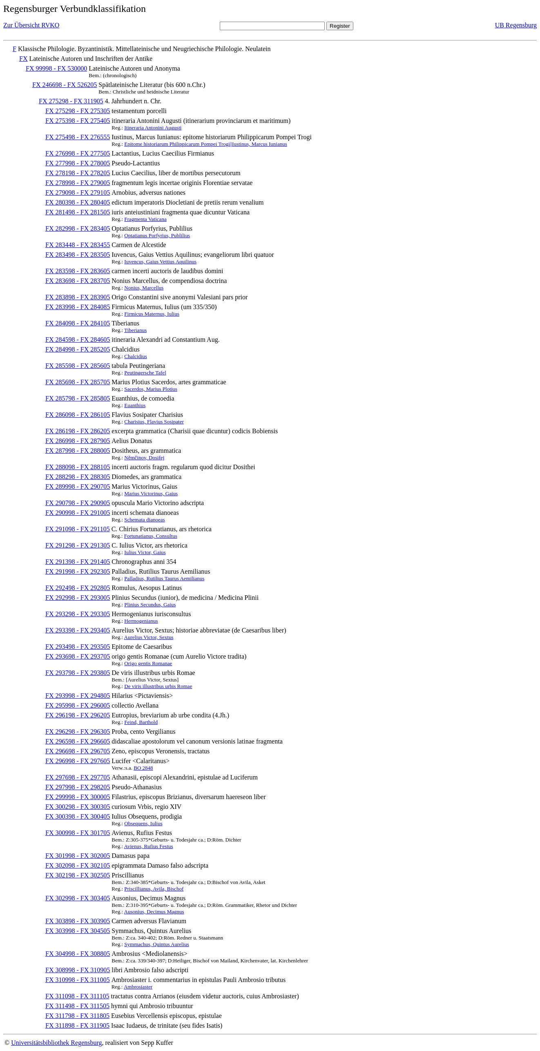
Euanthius (134, 405)
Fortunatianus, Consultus (150, 536)
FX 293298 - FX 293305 (77, 613)
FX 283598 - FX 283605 (77, 270)
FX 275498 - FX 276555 (77, 137)
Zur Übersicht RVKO (31, 25)
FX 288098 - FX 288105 (77, 466)
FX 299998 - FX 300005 (77, 796)
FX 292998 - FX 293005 (77, 597)
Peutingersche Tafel (145, 373)
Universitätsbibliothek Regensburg (56, 1042)
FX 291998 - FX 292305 (77, 571)
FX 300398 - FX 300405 (77, 816)
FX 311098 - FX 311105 (77, 996)
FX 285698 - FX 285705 (77, 382)
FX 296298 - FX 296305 (77, 731)
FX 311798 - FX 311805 (77, 1015)
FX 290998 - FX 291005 (77, 512)
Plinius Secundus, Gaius (150, 604)
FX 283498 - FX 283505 (77, 254)
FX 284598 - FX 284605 (77, 339)
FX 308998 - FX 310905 (77, 969)
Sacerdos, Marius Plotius (150, 389)
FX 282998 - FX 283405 (77, 228)
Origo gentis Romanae (148, 663)
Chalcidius (135, 356)
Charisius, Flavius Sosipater (154, 422)
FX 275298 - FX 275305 (77, 110)
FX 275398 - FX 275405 (77, 120)
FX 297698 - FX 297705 (77, 777)
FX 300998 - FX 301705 (77, 832)
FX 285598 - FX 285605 (77, 365)
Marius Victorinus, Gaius (151, 493)
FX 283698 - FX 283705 (77, 280)
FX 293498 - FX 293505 (77, 646)
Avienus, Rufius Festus (148, 846)
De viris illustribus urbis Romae (158, 686)
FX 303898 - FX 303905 (77, 920)
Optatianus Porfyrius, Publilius (157, 235)
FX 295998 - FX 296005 (77, 705)
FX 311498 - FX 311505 (77, 1005)
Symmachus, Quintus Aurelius (156, 944)
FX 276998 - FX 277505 (77, 153)
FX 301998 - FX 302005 (77, 855)
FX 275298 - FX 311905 (71, 101)
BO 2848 (143, 768)
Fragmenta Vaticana (145, 219)
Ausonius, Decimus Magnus (154, 911)
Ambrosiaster (138, 987)
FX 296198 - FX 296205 (77, 715)
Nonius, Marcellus (143, 288)
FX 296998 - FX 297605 (77, 760)
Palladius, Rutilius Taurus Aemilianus (164, 578)
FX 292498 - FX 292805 (77, 587)
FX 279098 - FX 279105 (77, 192)
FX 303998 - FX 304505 (77, 930)
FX (23, 58)
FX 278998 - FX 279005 (77, 182)
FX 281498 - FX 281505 (77, 212)
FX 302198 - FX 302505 (77, 875)
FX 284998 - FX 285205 (77, 349)
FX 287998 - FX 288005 (77, 450)
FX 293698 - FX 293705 (77, 656)
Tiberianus (135, 330)
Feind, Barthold (141, 722)
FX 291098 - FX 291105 (77, 529)
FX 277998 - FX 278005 (77, 163)
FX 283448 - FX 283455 (77, 244)
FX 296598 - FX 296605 (77, 741)
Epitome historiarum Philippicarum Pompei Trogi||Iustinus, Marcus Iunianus (205, 144)
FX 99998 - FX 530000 (56, 68)
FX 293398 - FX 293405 (77, 630)
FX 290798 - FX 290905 (77, 502)
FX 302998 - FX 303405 (77, 898)
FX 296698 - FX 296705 (77, 751)
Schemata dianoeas (144, 520)
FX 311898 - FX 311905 (77, 1025)
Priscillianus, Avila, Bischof (153, 889)
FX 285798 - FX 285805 (77, 398)
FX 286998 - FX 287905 (77, 440)
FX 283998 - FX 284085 (77, 306)
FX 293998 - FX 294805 (77, 695)
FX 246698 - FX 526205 (64, 84)
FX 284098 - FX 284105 (77, 323)
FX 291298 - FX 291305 (77, 545)
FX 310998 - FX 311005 (77, 979)
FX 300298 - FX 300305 (77, 806)
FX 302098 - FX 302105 (77, 865)
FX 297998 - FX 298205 (77, 787)
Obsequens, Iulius (143, 823)
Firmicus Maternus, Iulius (151, 314)
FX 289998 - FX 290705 (77, 486)
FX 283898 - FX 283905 (77, 297)
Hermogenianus (141, 621)
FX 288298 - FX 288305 (77, 476)
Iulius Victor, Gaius (144, 552)
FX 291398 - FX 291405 (77, 561)
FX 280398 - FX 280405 (77, 202)
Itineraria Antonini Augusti (152, 128)
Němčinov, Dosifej (144, 457)
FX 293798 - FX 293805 (77, 672)
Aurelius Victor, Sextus (149, 637)
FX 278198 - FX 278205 (77, 172)
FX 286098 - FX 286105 (77, 414)
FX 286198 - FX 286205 (77, 431)
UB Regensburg (516, 25)
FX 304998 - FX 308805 (77, 953)
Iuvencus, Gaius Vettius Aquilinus (160, 261)
